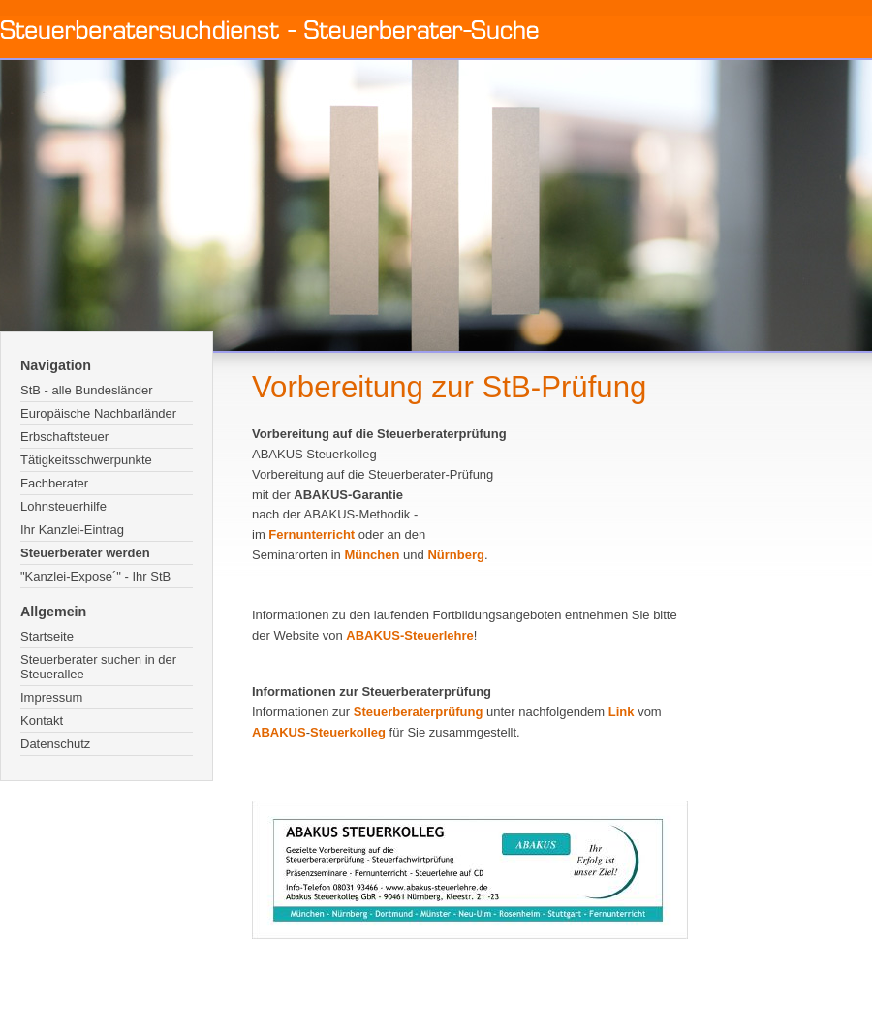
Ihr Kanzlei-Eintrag (72, 529)
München (371, 555)
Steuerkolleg (348, 732)
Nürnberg (455, 555)
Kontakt (41, 720)
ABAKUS (279, 732)
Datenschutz (55, 744)
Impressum (51, 697)
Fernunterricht (311, 534)
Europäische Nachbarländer (98, 413)
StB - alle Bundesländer (86, 390)
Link (621, 712)
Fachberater (54, 483)
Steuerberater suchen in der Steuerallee (98, 666)
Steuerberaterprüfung (418, 712)
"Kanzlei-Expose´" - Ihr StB (95, 576)
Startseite (47, 636)
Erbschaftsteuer (64, 436)
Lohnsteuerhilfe (63, 506)
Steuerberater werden (85, 553)
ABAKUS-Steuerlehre (409, 635)
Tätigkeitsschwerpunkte (86, 460)
